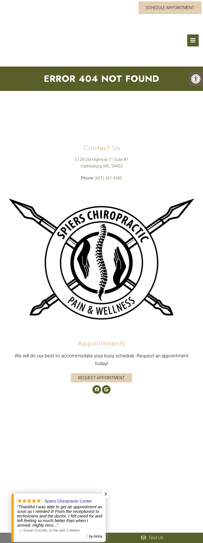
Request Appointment (101, 377)
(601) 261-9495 (108, 178)
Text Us (152, 537)
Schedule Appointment (170, 7)
